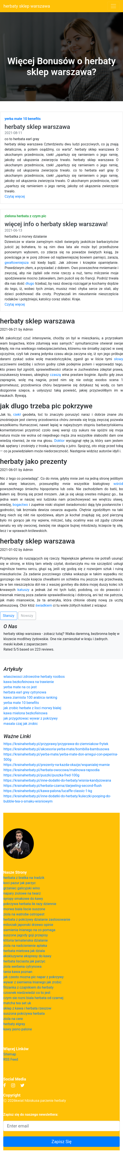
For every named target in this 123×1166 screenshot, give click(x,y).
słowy (118, 359)
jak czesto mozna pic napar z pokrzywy (33, 977)
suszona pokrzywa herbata (24, 1013)
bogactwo (20, 505)
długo (30, 283)
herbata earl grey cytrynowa (24, 692)
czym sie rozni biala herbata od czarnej (33, 998)
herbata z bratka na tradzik (23, 878)
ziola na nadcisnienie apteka (25, 946)
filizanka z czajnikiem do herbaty (28, 987)
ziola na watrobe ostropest (23, 914)
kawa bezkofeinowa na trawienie (28, 682)
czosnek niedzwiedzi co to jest (26, 993)
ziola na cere (13, 1019)
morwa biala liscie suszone (24, 909)
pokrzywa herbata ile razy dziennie (29, 904)
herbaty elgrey (14, 1024)
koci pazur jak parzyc (19, 883)
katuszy (23, 590)
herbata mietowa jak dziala (24, 951)
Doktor (59, 441)
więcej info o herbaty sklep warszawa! (56, 224)
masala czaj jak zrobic (20, 724)
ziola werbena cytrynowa (22, 966)
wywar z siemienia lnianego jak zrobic (32, 982)
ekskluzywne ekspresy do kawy (27, 956)
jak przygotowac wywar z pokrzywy (30, 718)
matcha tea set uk (17, 1003)
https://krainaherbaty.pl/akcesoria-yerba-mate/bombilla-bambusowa (56, 749)
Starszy (8, 616)
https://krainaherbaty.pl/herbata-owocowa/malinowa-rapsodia (51, 770)
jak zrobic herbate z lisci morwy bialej (32, 708)
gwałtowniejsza (17, 263)
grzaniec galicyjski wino (21, 888)
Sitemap (9, 1054)
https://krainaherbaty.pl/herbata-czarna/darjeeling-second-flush (52, 786)
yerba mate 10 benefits (21, 703)
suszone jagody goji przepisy (25, 935)
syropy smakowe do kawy (23, 899)
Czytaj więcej (15, 196)
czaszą (55, 375)
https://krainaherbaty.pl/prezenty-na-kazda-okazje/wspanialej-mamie (56, 765)
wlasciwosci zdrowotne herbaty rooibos (34, 677)
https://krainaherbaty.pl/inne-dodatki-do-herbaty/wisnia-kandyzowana (57, 780)
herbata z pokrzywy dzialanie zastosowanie (36, 919)
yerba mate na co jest (20, 687)
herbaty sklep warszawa (26, 6)
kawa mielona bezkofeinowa (25, 713)
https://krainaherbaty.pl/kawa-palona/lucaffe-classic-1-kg (47, 791)
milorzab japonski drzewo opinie (28, 925)
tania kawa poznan (17, 972)
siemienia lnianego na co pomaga (29, 930)
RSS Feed (10, 1059)
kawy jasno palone (17, 1029)
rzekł (17, 414)
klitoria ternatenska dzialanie (25, 940)
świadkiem (43, 605)
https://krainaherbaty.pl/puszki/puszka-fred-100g (41, 775)
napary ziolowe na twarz (22, 893)
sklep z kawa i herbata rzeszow (27, 1008)
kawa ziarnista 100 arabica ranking (30, 697)
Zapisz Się (61, 1141)
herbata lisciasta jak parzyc (24, 961)
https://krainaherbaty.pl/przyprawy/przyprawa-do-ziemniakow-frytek (55, 744)
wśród (118, 484)
